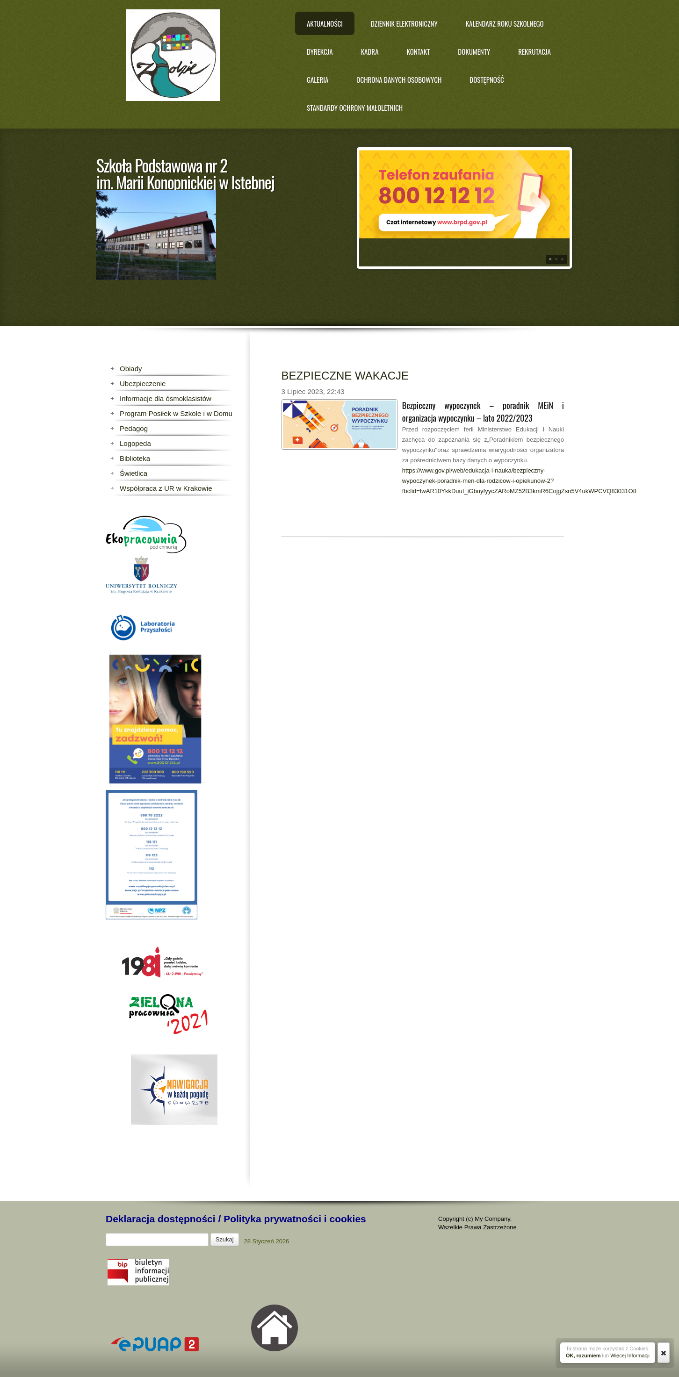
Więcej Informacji (630, 1355)
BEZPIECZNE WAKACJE (345, 375)
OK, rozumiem (583, 1355)
